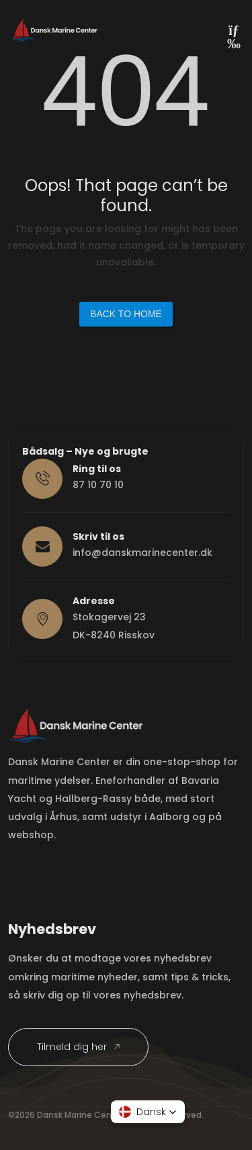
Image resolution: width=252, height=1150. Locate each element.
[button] (148, 1112)
